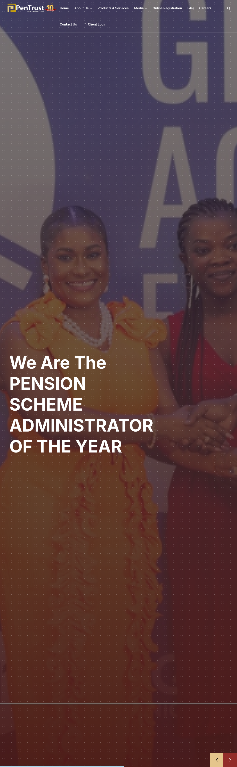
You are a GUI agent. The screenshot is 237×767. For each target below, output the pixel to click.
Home (64, 8)
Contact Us (68, 24)
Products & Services (113, 8)
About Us (83, 8)
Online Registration (167, 8)
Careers (205, 8)
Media (140, 8)
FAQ (191, 8)
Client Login (94, 24)
